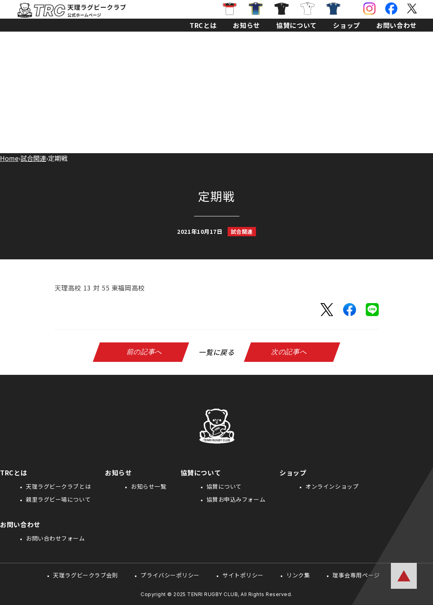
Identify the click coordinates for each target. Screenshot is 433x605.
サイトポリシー (243, 575)
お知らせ (246, 25)
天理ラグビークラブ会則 (85, 575)
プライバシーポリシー (170, 575)
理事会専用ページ (356, 575)
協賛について (296, 25)
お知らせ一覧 (148, 486)
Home (9, 158)
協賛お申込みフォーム (236, 499)
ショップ (346, 25)
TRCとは (203, 25)
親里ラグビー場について (58, 499)
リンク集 (298, 575)
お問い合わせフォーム (55, 538)
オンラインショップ (331, 486)
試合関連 (34, 158)
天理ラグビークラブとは (58, 486)
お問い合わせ (396, 25)
